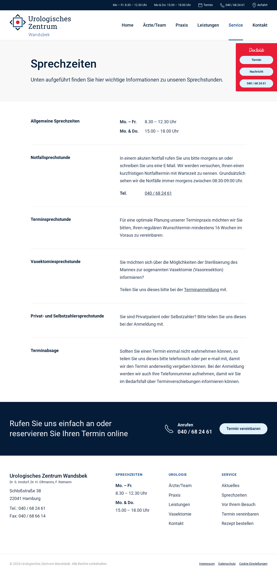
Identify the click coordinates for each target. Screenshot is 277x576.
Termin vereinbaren (243, 428)
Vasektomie (180, 514)
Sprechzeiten (234, 495)
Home (127, 25)
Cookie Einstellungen (253, 563)
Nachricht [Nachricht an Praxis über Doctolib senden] (256, 71)
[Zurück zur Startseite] (40, 25)
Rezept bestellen (238, 523)
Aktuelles (230, 485)
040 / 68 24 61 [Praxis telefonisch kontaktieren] (256, 83)
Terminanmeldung (201, 289)
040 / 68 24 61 (158, 193)
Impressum (207, 563)
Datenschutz (227, 563)
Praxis (182, 25)
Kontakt (260, 25)
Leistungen (179, 504)
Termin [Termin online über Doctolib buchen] (256, 60)
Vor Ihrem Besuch (238, 504)
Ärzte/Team (154, 25)
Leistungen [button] (208, 25)
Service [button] (236, 25)
